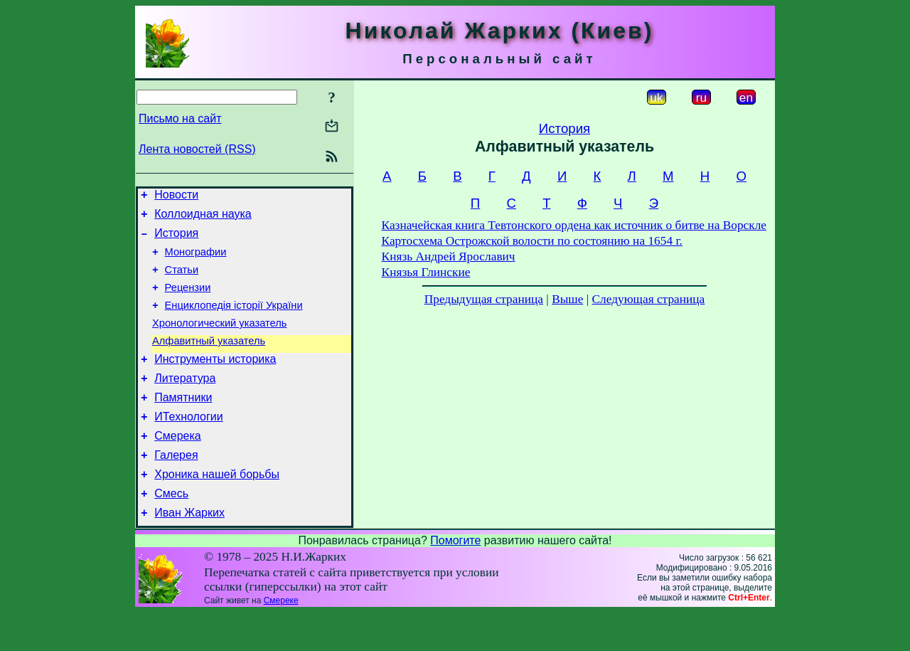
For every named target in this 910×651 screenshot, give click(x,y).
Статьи (182, 280)
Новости (176, 197)
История (176, 239)
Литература (184, 402)
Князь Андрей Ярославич (448, 256)
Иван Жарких (189, 551)
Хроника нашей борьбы (216, 508)
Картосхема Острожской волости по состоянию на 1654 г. (532, 241)
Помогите (455, 579)
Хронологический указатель (219, 340)
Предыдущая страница (483, 299)
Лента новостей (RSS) (197, 149)
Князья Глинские (426, 272)
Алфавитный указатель (208, 360)
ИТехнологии (188, 444)
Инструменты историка (215, 380)
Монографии (196, 260)
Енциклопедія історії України (234, 320)
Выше (567, 299)
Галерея (176, 487)
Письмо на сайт (180, 118)
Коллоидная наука (203, 218)
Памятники (183, 423)
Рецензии (188, 300)
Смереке (281, 639)
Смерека (177, 466)
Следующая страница (648, 299)
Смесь (171, 530)
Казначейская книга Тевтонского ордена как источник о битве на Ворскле (574, 225)
